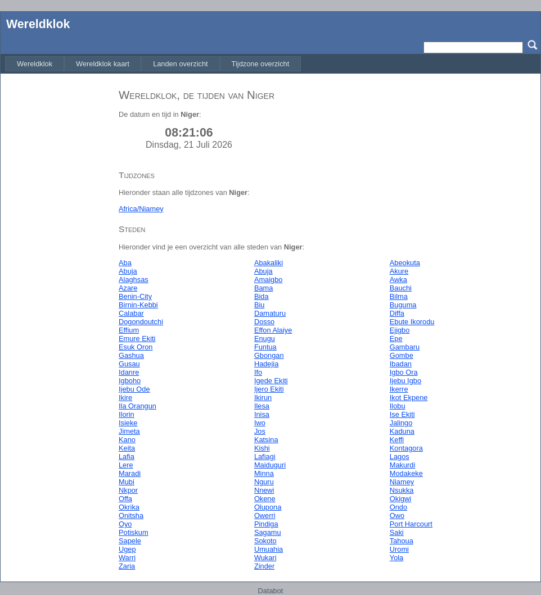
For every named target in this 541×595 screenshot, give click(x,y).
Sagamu (267, 532)
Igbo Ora (404, 372)
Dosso (264, 321)
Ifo (258, 372)
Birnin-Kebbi (138, 305)
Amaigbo (268, 279)
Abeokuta (405, 262)
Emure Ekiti (137, 338)
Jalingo (401, 423)
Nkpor (128, 490)
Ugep (127, 549)
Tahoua (401, 541)
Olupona (267, 507)
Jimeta (129, 431)
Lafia (126, 456)
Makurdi (403, 465)
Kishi (262, 448)
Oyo (125, 524)
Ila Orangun (137, 406)
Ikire (125, 397)
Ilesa (261, 406)
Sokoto (265, 541)
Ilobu (397, 406)
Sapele (130, 541)
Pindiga (266, 524)
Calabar (131, 313)
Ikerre (399, 389)
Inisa (261, 414)
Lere (126, 465)
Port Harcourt (411, 524)
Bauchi (401, 288)
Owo (397, 515)
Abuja (128, 271)
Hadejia (266, 364)
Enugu (264, 338)
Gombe (401, 355)
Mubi (126, 482)
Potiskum (133, 532)
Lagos (399, 456)
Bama (263, 288)
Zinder (264, 566)
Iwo (259, 423)
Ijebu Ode (134, 389)
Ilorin (126, 414)
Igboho (130, 380)
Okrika (129, 507)
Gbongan (269, 355)
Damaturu (270, 313)
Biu (259, 305)
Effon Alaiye (273, 330)
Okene (265, 498)
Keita (127, 448)
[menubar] (153, 63)
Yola (396, 557)
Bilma (399, 296)
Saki (397, 532)
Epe (396, 338)
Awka (398, 279)
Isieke (128, 423)
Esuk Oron (135, 347)
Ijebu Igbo (405, 380)
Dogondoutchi (141, 321)
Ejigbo (400, 330)
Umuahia (268, 549)
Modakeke (406, 473)
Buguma (403, 305)
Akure (399, 271)
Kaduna (402, 431)
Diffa (397, 313)
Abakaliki (268, 262)
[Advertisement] (57, 248)
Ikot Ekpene (409, 397)
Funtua (265, 347)
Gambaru (405, 347)
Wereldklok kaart (102, 64)
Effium (129, 330)
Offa (125, 498)
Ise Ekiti (402, 414)
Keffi (397, 439)
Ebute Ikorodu (412, 321)
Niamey (402, 482)
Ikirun (263, 397)
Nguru (264, 482)
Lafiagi (265, 456)
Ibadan (401, 364)
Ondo (398, 507)
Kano (127, 439)
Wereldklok (38, 24)
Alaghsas (133, 279)
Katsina (266, 439)
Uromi (399, 549)
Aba (125, 262)
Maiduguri (270, 465)
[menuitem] (34, 63)
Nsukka (402, 490)
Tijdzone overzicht (261, 64)
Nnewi (264, 490)
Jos (259, 431)
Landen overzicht (180, 64)
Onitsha (131, 515)
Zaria (127, 566)
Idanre (129, 372)
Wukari (265, 557)
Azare (128, 288)
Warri (127, 557)
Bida (261, 296)
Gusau (129, 364)
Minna (264, 473)
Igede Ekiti (271, 380)
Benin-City (135, 296)
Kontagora (406, 448)
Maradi (130, 473)
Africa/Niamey (141, 209)
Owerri (265, 515)
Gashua (131, 355)
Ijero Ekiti (269, 389)
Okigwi (400, 498)
